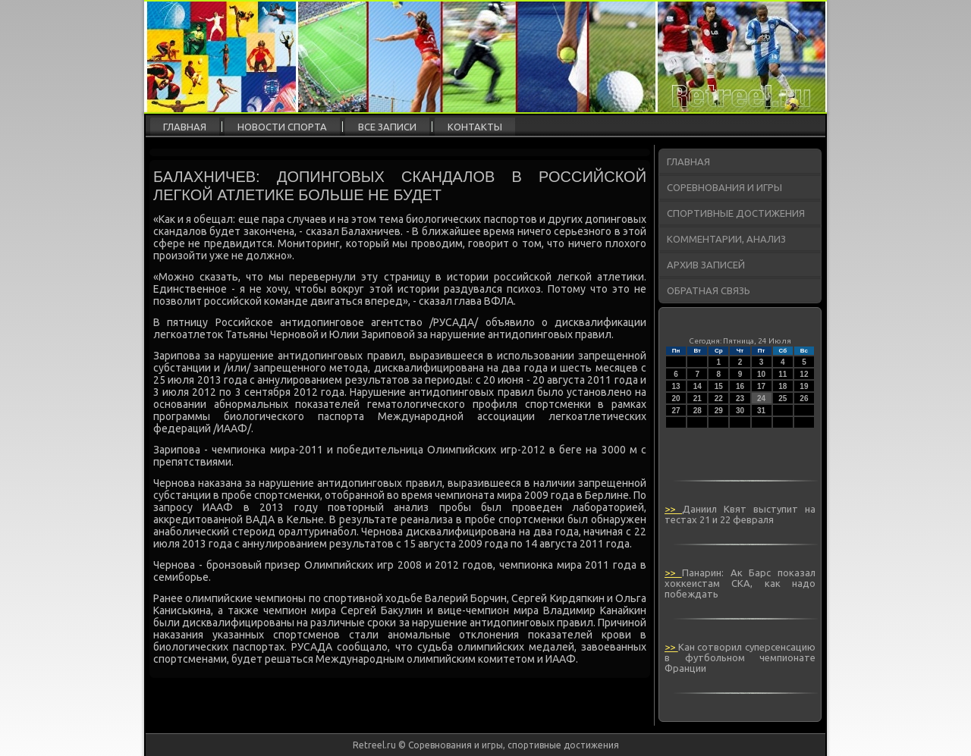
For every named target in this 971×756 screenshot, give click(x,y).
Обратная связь (708, 290)
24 (761, 398)
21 (697, 398)
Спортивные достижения (736, 213)
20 (676, 398)
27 (676, 410)
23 (740, 398)
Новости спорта (282, 126)
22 (719, 398)
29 (719, 410)
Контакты (475, 126)
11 (782, 374)
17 (761, 386)
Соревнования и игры (724, 187)
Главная (184, 126)
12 (804, 374)
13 (676, 386)
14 (697, 386)
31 (761, 410)
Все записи (387, 126)
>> (673, 508)
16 (740, 386)
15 (719, 386)
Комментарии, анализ (726, 239)
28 (697, 410)
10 (761, 374)
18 (782, 386)
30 (740, 410)
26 (804, 398)
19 (804, 386)
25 (782, 398)
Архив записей (706, 264)
